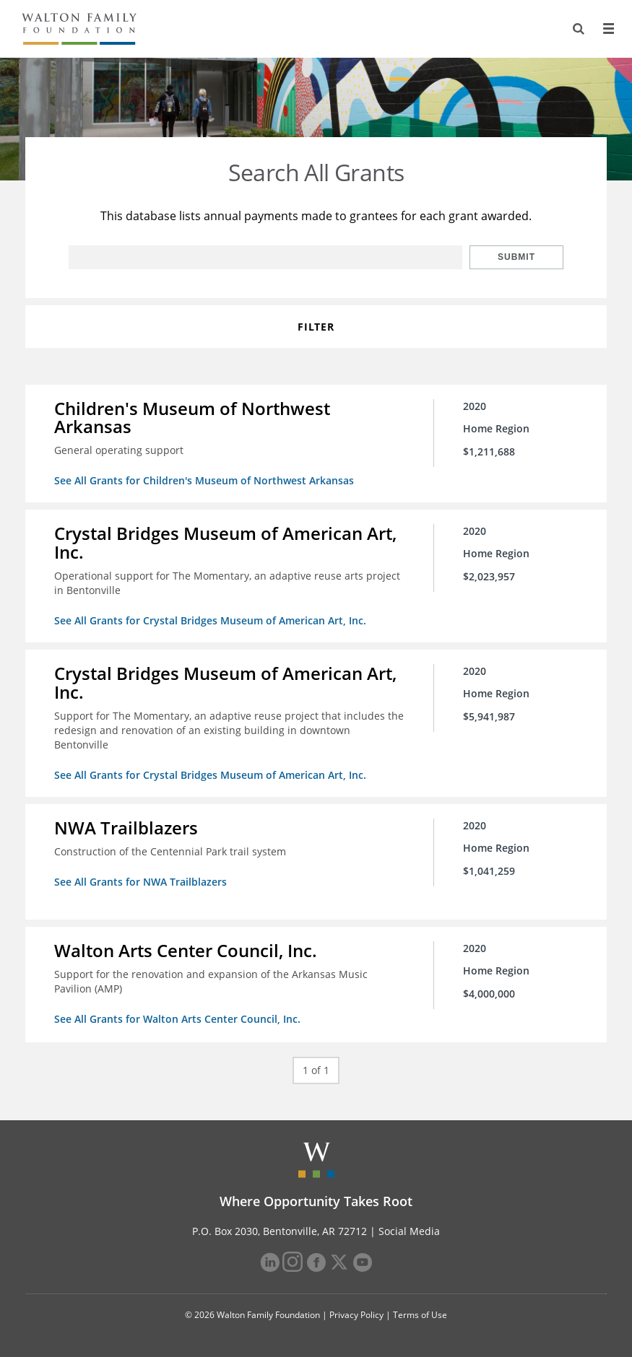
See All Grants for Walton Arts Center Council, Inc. (177, 1019)
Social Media (409, 1231)
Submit (516, 257)
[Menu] (608, 29)
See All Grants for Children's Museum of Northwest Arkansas (204, 480)
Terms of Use (420, 1315)
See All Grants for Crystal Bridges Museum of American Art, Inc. (210, 620)
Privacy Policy (356, 1315)
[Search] (578, 29)
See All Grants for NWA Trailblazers (140, 882)
